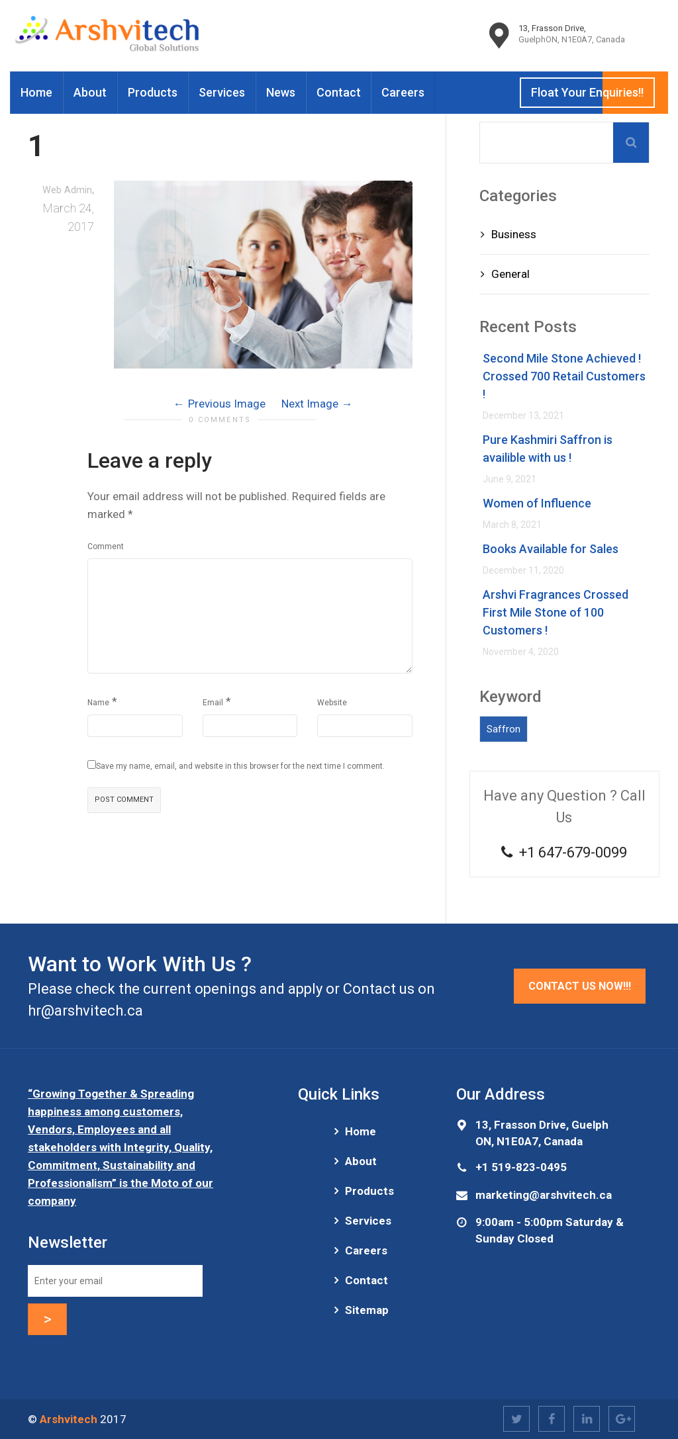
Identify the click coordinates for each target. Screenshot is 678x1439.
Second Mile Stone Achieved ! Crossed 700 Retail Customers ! (564, 376)
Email (213, 702)
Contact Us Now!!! (579, 986)
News (280, 92)
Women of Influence (537, 503)
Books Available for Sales (550, 549)
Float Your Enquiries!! (587, 92)
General (510, 274)
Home (36, 92)
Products (152, 92)
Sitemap (367, 1310)
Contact (338, 92)
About (90, 92)
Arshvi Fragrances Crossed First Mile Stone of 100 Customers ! (555, 612)
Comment (105, 546)
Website (332, 702)
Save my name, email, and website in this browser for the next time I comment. (240, 766)
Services (222, 92)
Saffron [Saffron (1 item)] (503, 729)
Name (98, 702)
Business (513, 234)
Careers (402, 92)
